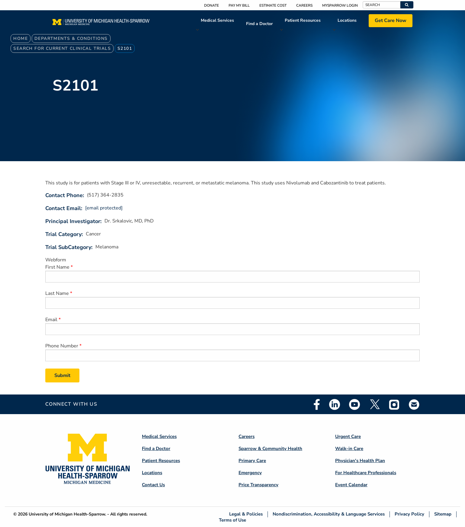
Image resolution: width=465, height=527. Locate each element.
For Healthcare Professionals (365, 473)
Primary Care (252, 461)
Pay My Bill (239, 5)
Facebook (316, 404)
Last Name (57, 293)
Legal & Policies (246, 514)
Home (20, 38)
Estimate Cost (273, 5)
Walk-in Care (349, 449)
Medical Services (217, 20)
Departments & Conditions (71, 38)
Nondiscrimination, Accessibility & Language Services (329, 514)
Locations (347, 20)
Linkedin (334, 404)
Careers (304, 5)
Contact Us (153, 485)
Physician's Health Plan (360, 461)
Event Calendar (351, 485)
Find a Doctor (259, 24)
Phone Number (61, 346)
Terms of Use (232, 519)
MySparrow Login (340, 5)
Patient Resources (303, 20)
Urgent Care (348, 436)
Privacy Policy (409, 514)
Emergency (250, 473)
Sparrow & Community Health (270, 449)
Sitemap (442, 514)
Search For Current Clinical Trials (62, 48)
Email (51, 319)
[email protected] (104, 208)
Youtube (354, 404)
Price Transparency (258, 485)
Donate (211, 5)
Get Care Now (390, 20)
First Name (57, 267)
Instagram (394, 404)
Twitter (374, 404)
